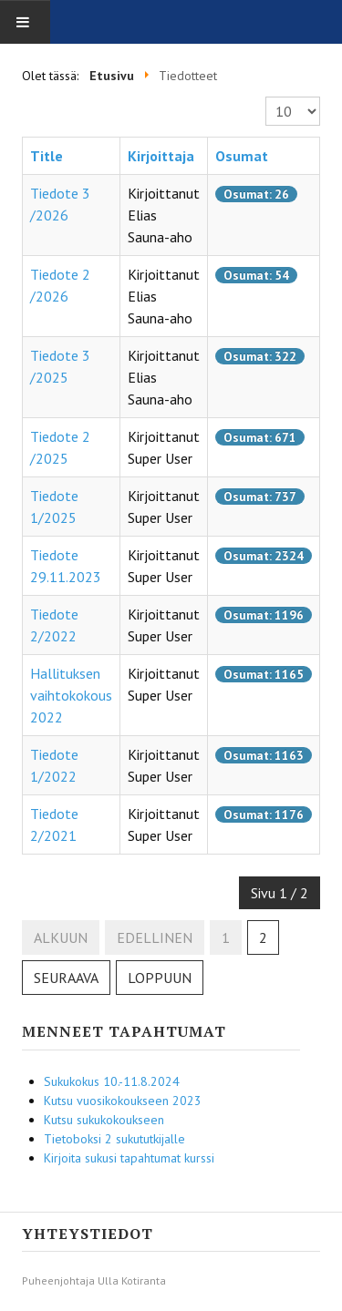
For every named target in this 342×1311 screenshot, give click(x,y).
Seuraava (66, 977)
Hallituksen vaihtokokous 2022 (71, 695)
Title (46, 156)
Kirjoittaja (161, 156)
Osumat (241, 156)
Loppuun (160, 977)
